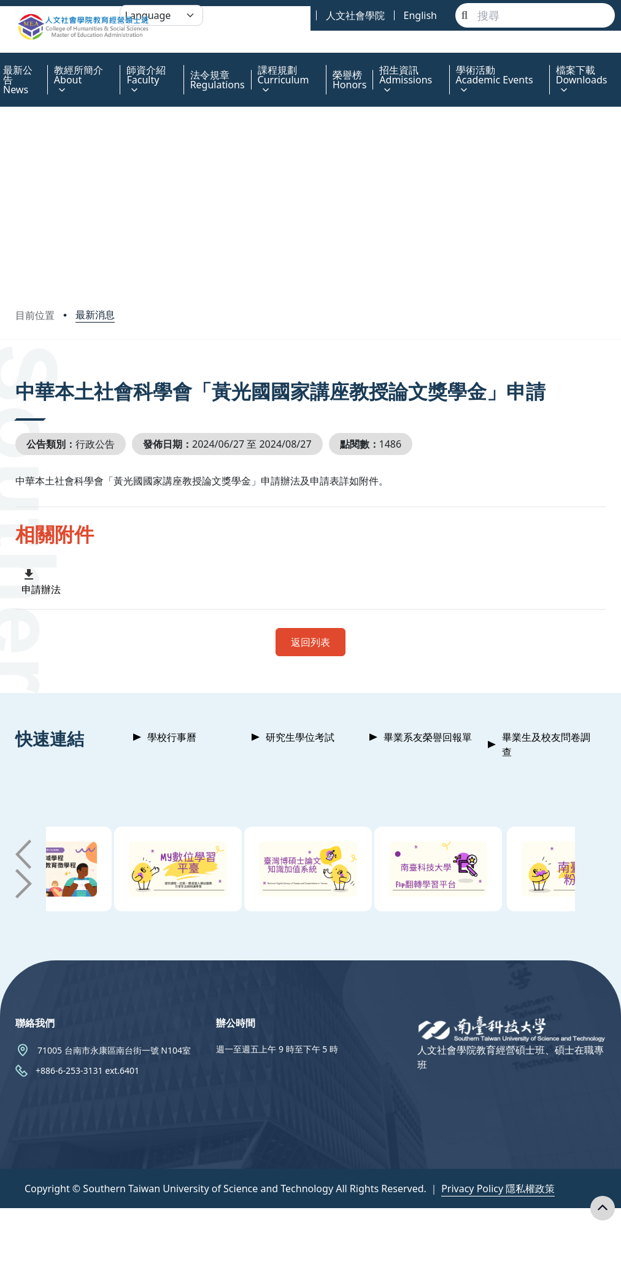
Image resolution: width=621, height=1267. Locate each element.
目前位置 (35, 315)
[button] (23, 854)
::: (3, 63)
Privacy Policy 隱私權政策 (498, 1188)
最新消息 (95, 314)
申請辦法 (41, 589)
